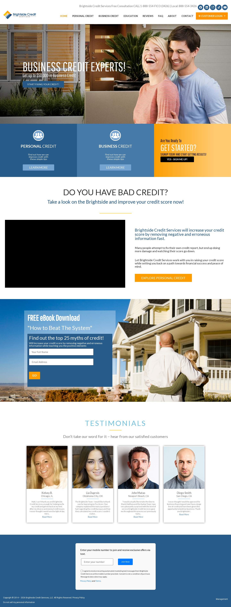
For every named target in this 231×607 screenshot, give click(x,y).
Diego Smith (184, 493)
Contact (187, 15)
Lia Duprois (92, 493)
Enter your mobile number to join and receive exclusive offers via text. (115, 551)
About (172, 15)
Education (131, 15)
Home (63, 15)
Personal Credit (83, 15)
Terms (98, 581)
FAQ (160, 15)
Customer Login (211, 15)
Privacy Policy (86, 581)
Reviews (148, 15)
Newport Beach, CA (138, 496)
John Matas (138, 493)
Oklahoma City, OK (93, 496)
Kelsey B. (47, 493)
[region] (115, 74)
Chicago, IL (47, 496)
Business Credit (109, 15)
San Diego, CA (184, 496)
